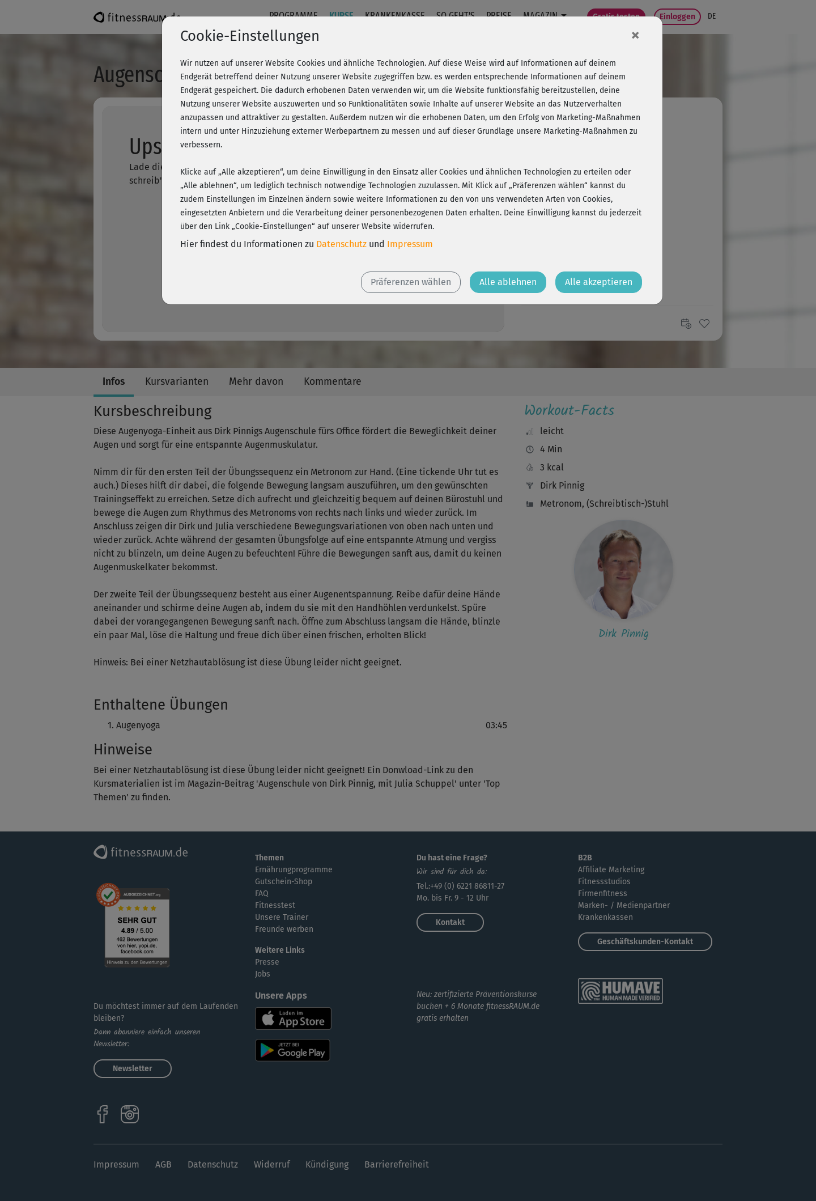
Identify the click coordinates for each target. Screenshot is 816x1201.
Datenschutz (341, 244)
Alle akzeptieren (598, 282)
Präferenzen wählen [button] (411, 282)
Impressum (410, 244)
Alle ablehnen (508, 282)
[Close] (635, 35)
